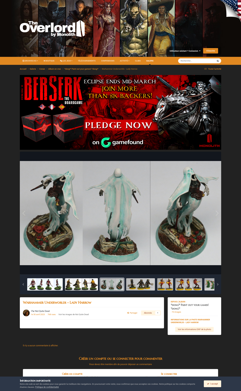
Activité (124, 61)
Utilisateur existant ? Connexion (185, 51)
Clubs (138, 61)
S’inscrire (210, 51)
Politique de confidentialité (47, 387)
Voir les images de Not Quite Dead (73, 314)
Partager (132, 313)
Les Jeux (66, 61)
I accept (212, 384)
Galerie (149, 62)
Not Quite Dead (42, 311)
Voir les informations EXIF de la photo (194, 329)
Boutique (49, 61)
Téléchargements (87, 61)
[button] (23, 284)
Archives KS (30, 61)
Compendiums (108, 61)
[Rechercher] (188, 60)
